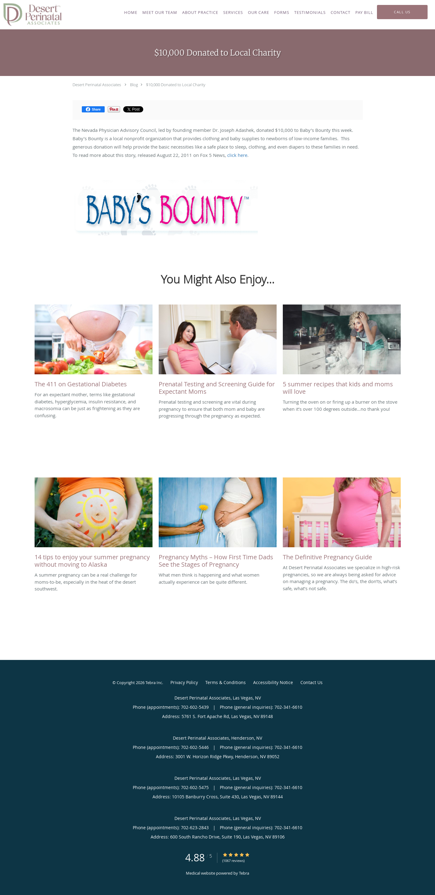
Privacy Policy (184, 682)
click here (237, 155)
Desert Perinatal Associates (97, 84)
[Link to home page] (31, 14)
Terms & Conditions (225, 682)
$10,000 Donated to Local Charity (175, 84)
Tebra (244, 873)
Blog (134, 84)
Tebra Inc (153, 682)
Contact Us (311, 682)
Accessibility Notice (273, 682)
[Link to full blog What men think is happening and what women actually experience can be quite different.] (218, 524)
